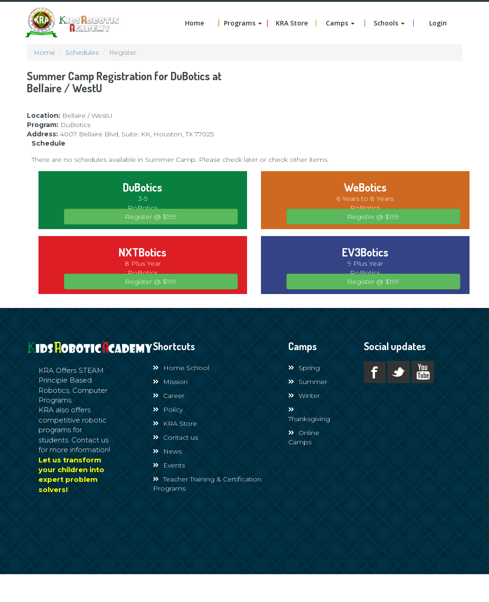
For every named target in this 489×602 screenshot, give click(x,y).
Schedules (82, 52)
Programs (243, 23)
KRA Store (292, 23)
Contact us (175, 437)
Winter (304, 395)
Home (194, 23)
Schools (389, 23)
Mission (170, 382)
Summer (307, 382)
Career (168, 395)
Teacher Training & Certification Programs (207, 484)
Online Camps (303, 437)
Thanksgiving (309, 414)
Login (438, 23)
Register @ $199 (151, 216)
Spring (304, 368)
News (167, 451)
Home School (181, 368)
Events (169, 465)
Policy (168, 409)
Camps (340, 23)
